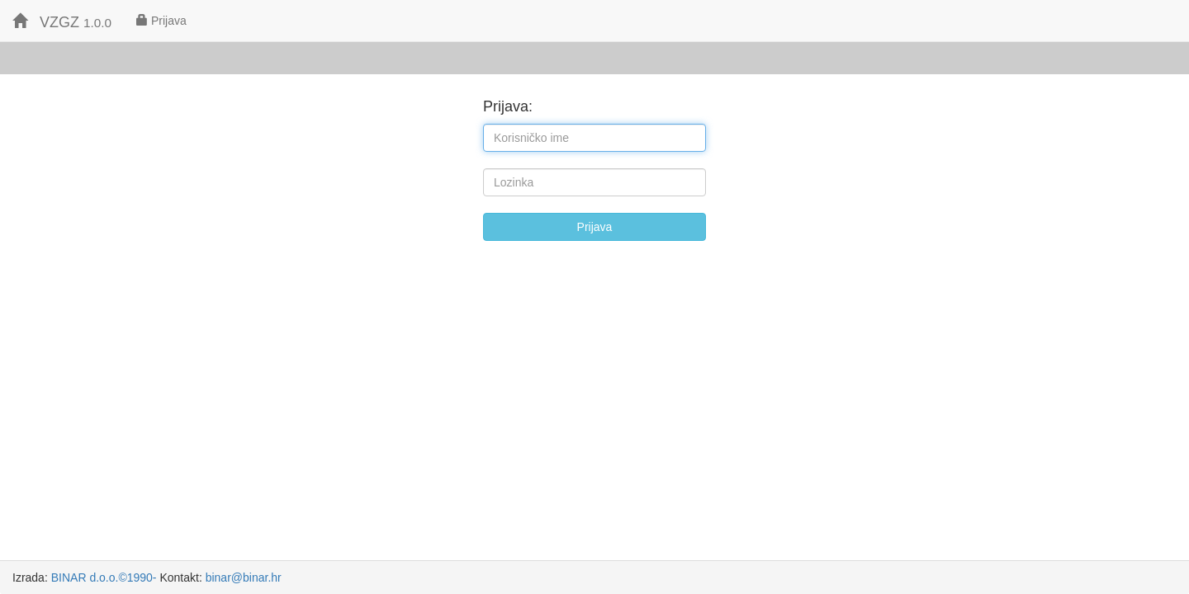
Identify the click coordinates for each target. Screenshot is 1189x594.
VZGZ (61, 22)
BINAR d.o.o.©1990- (104, 577)
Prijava (161, 20)
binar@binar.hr (244, 577)
